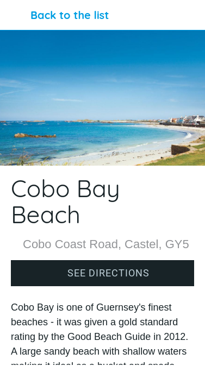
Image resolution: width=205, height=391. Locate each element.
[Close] (15, 15)
